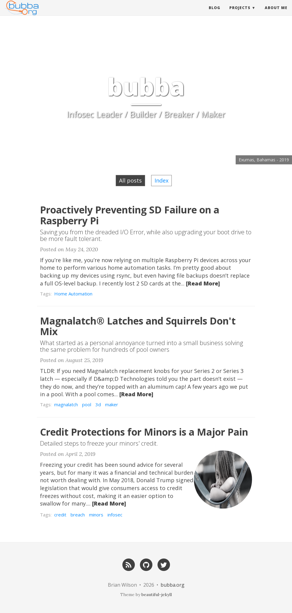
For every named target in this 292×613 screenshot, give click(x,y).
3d (98, 404)
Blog (214, 13)
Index (161, 180)
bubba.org (172, 585)
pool (86, 404)
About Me (276, 13)
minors (96, 515)
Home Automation (73, 294)
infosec (115, 515)
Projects (240, 13)
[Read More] (203, 283)
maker (111, 404)
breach (78, 515)
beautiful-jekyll (156, 594)
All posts (130, 180)
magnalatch (66, 404)
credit (60, 515)
